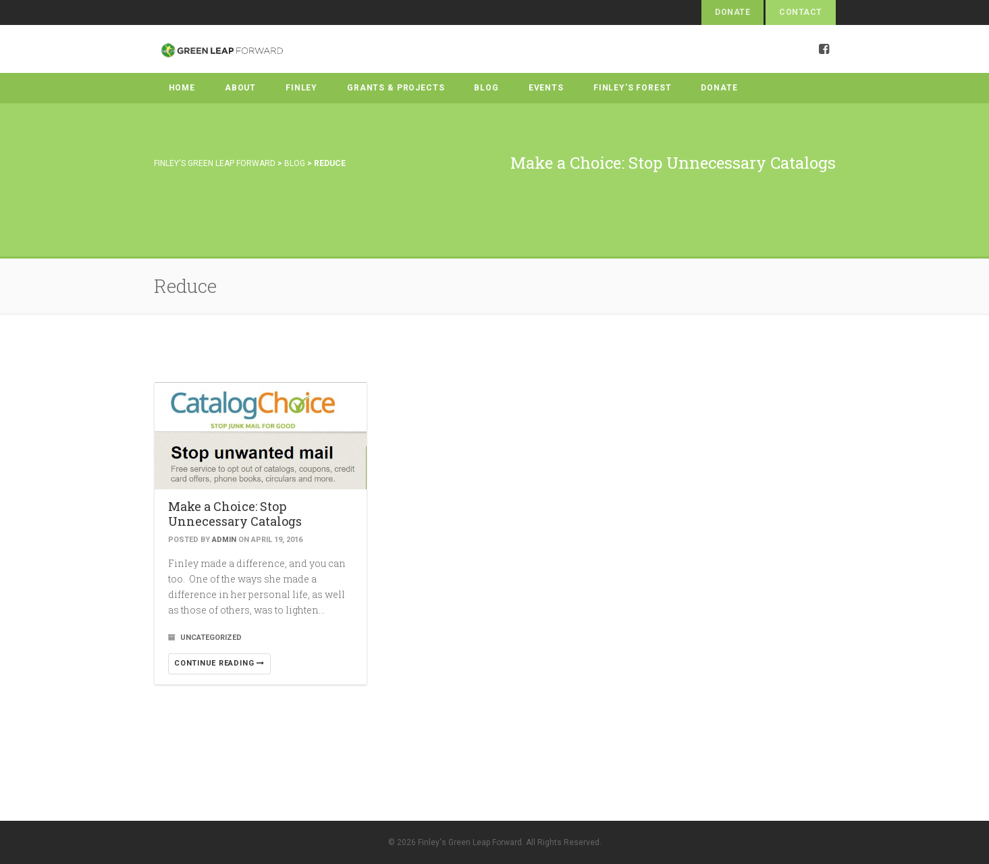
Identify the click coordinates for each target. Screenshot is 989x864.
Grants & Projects (395, 87)
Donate (732, 12)
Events (546, 87)
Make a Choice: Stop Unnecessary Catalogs (235, 513)
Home (182, 87)
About (240, 87)
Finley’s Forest (632, 87)
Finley (301, 87)
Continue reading (219, 663)
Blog (486, 87)
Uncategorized (211, 637)
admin (224, 539)
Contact (800, 12)
